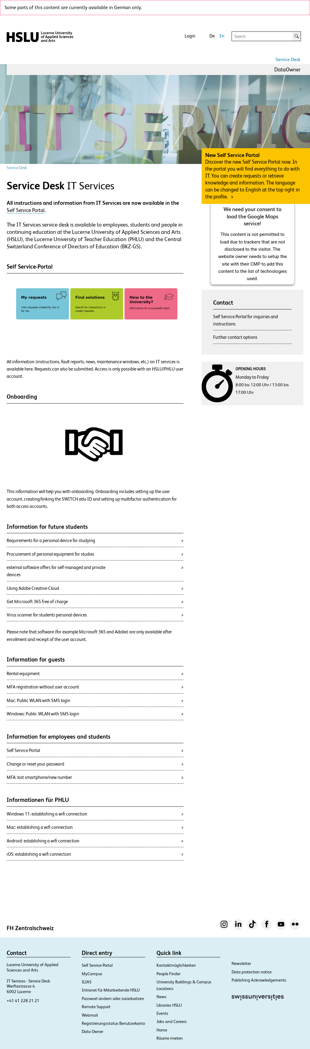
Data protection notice (252, 971)
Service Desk (287, 59)
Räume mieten (170, 1038)
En (221, 35)
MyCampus (92, 973)
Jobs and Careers (172, 1021)
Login (190, 35)
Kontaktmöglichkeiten (176, 965)
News (162, 996)
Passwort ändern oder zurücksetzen (113, 998)
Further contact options (235, 337)
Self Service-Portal (97, 965)
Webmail (90, 1015)
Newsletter (241, 963)
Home (162, 1030)
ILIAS (86, 981)
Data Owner (92, 1031)
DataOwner (287, 69)
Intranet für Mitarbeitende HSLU (111, 990)
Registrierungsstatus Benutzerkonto (113, 1023)
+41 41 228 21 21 (23, 1000)
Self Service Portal (26, 210)
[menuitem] (287, 69)
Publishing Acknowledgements (259, 980)
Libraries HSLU (169, 1005)
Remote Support (96, 1006)
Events (162, 1013)
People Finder (168, 973)
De (212, 35)
